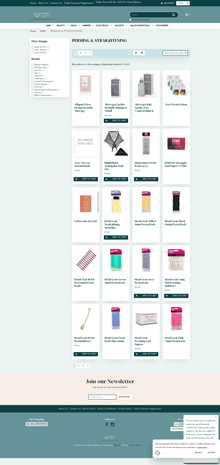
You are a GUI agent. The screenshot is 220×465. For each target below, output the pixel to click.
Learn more (202, 447)
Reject (198, 453)
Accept (212, 453)
